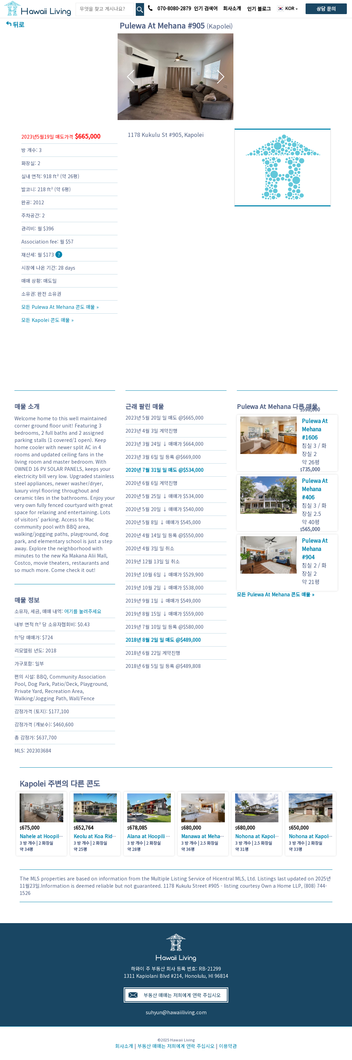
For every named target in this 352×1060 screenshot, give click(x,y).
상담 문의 (326, 8)
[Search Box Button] (140, 9)
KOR (286, 8)
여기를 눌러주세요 (82, 611)
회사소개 (232, 8)
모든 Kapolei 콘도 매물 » (47, 319)
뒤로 (18, 24)
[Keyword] (105, 8)
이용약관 (228, 1045)
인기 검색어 (206, 8)
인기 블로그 (259, 8)
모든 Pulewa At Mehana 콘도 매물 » (60, 306)
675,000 (30, 827)
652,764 (84, 827)
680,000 (191, 827)
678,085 (137, 827)
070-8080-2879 (174, 8)
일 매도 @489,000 (163, 639)
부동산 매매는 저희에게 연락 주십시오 (182, 995)
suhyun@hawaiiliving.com (176, 1012)
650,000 (299, 827)
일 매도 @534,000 (164, 469)
